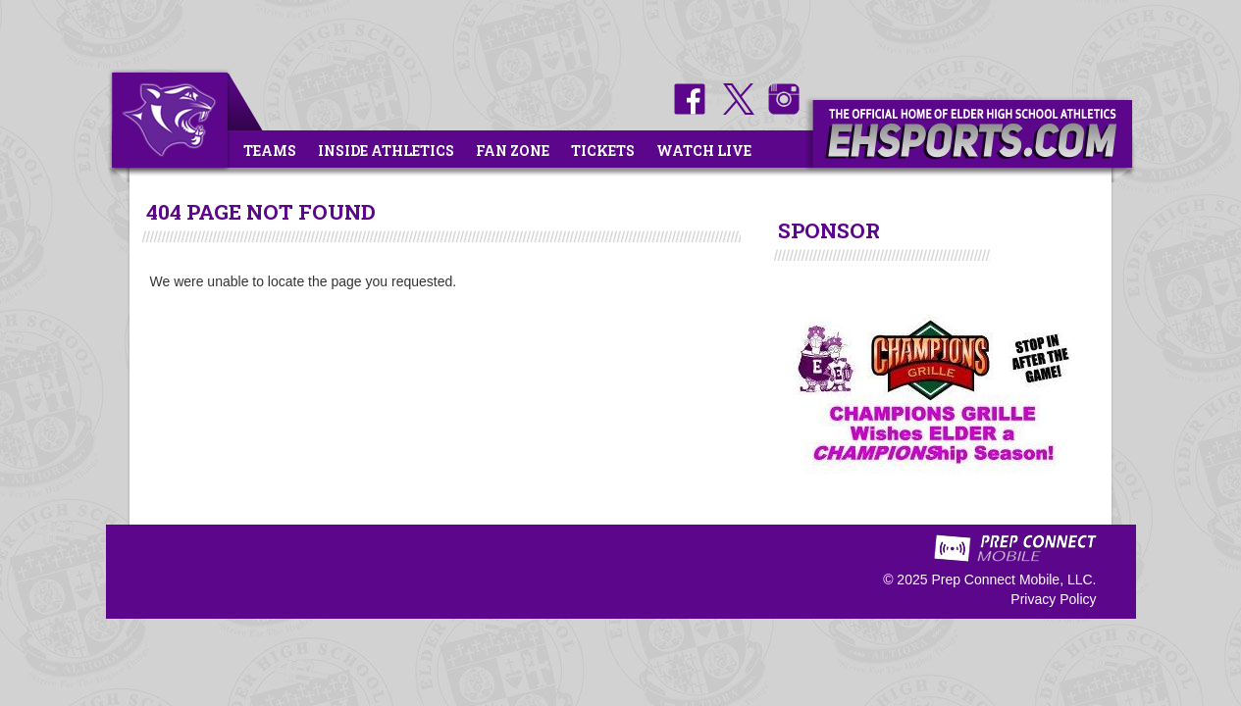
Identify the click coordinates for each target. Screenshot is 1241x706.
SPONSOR (829, 230)
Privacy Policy (1053, 599)
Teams (269, 150)
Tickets (603, 150)
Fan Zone (512, 150)
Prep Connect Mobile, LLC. (1013, 579)
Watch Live (703, 150)
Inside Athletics (386, 150)
